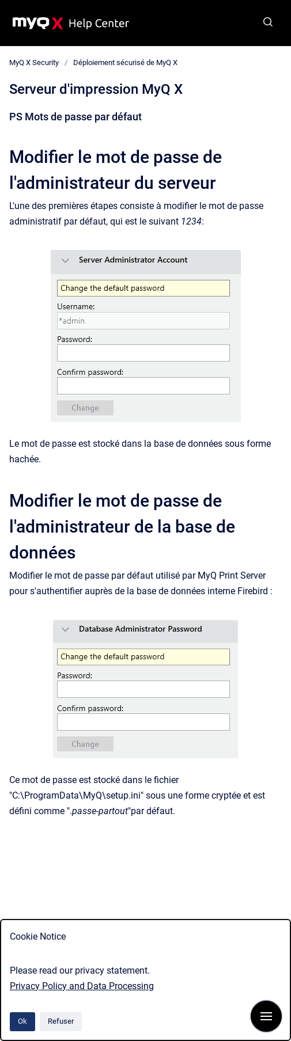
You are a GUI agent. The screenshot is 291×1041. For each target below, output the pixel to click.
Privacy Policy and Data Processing (82, 986)
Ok (22, 1021)
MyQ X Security (34, 62)
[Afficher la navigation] (266, 1016)
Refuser (61, 1021)
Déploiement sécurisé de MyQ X (125, 62)
